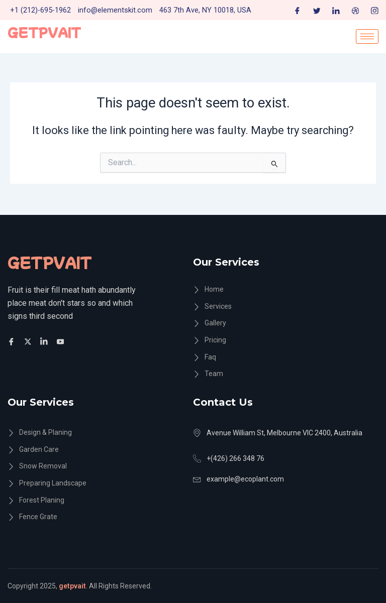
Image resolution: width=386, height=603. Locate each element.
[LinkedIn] (336, 10)
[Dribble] (355, 10)
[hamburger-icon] (367, 36)
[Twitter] (317, 10)
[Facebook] (297, 10)
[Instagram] (374, 10)
